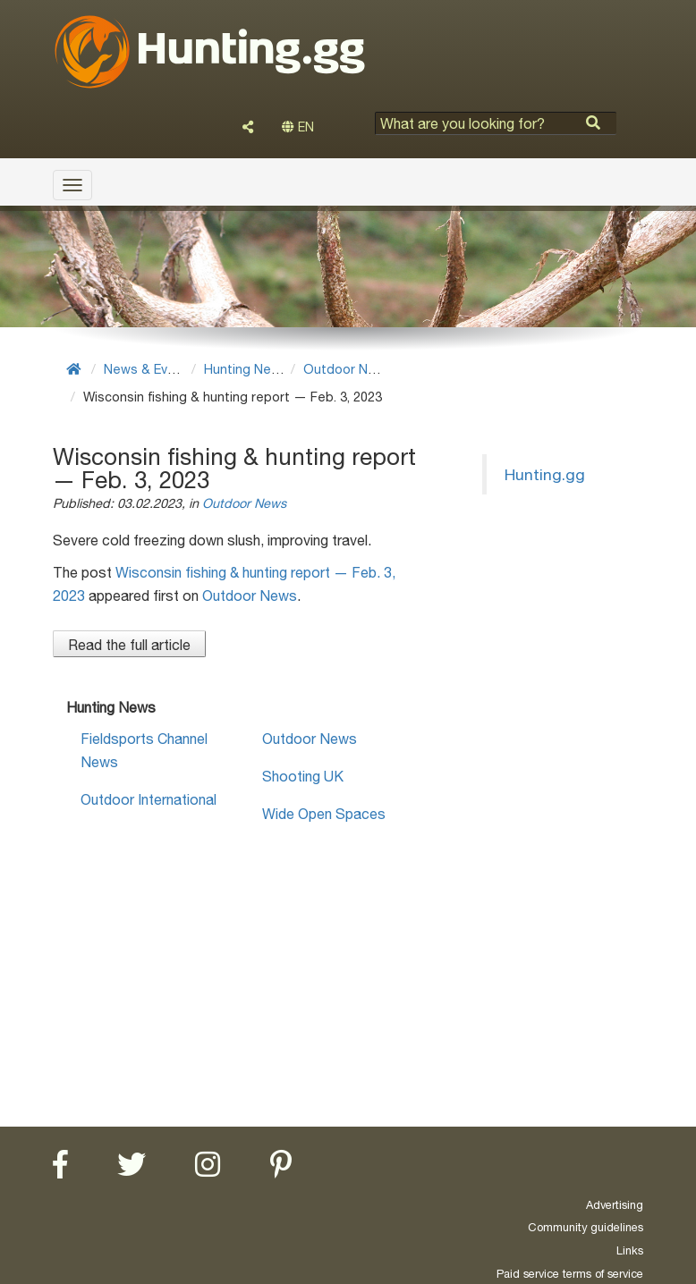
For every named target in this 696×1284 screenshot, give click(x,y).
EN (298, 127)
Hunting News (246, 368)
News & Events (149, 368)
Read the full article (129, 645)
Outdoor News (348, 368)
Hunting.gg (545, 474)
